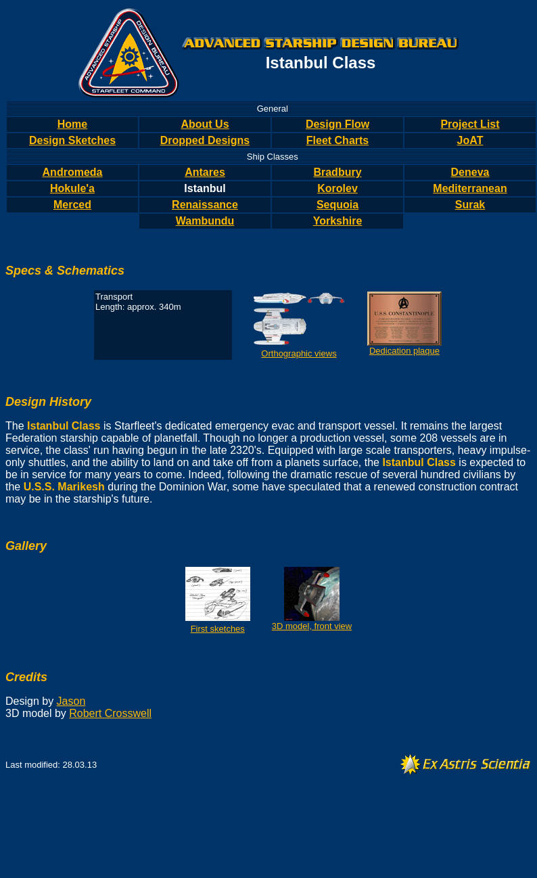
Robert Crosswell (110, 713)
